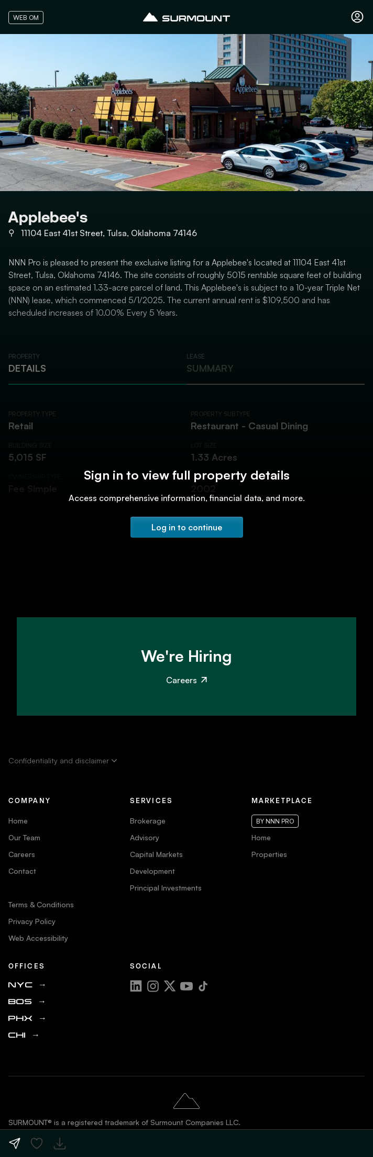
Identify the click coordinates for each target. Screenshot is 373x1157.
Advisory (144, 837)
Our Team (24, 837)
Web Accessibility (38, 937)
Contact (22, 870)
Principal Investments (166, 887)
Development (152, 870)
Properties (269, 854)
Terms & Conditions (41, 904)
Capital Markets (156, 854)
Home (18, 820)
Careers (186, 680)
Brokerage (148, 820)
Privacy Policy (32, 921)
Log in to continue (186, 527)
